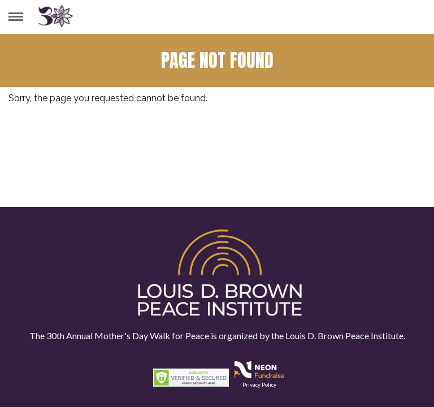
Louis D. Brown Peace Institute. (344, 335)
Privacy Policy (259, 384)
